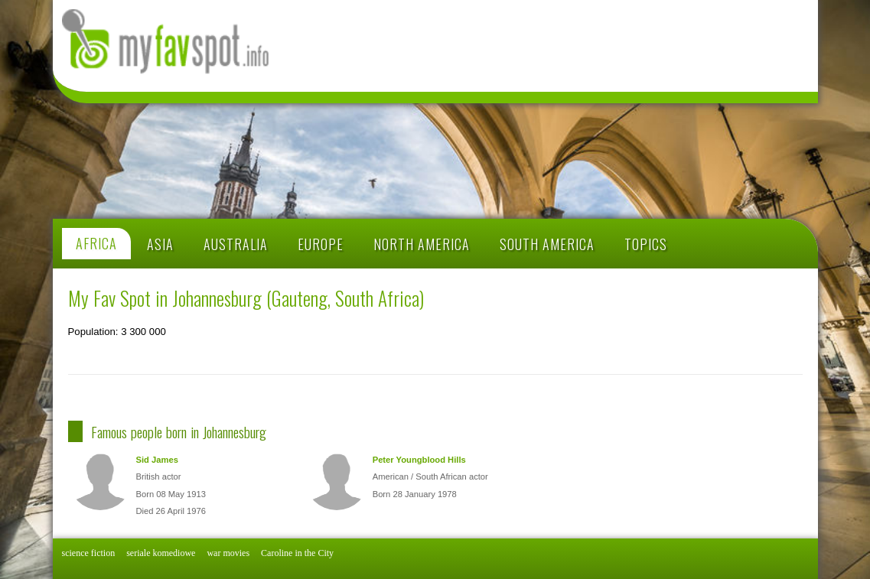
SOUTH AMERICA (547, 244)
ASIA (160, 244)
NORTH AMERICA (421, 244)
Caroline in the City (297, 553)
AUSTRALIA (236, 244)
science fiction (89, 553)
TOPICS (645, 244)
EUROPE (321, 244)
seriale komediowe (160, 553)
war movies (228, 553)
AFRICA (96, 244)
